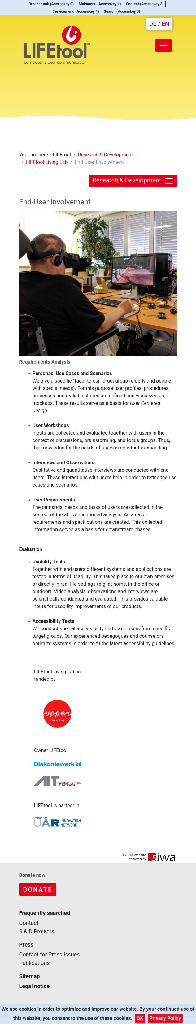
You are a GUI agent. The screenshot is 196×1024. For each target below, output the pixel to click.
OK (140, 1018)
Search (123, 11)
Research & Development (105, 155)
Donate (38, 889)
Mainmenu (101, 4)
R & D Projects (36, 931)
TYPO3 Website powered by (134, 857)
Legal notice (34, 986)
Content (145, 4)
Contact (29, 923)
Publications (34, 963)
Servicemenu (77, 11)
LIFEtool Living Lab (47, 162)
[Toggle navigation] (163, 45)
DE (152, 23)
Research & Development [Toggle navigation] (132, 181)
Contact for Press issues (49, 954)
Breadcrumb (52, 4)
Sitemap (29, 976)
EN (165, 23)
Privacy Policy (165, 1018)
